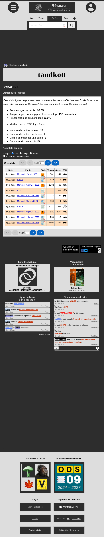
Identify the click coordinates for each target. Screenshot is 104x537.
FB (68, 518)
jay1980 (58, 319)
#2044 (20, 179)
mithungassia (19, 304)
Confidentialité (35, 530)
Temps (24, 153)
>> (55, 162)
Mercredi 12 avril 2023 (27, 174)
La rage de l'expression (28, 310)
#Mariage (58, 333)
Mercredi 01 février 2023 (28, 195)
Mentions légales (35, 507)
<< (22, 162)
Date (15, 153)
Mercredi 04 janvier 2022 (28, 212)
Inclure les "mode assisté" (16, 156)
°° (67, 313)
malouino (9, 328)
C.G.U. (35, 518)
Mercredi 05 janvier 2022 (28, 185)
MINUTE (73, 301)
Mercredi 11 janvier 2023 (28, 217)
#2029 (20, 206)
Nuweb (76, 530)
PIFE (66, 307)
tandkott (52, 74)
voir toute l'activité (44, 334)
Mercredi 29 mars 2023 (27, 201)
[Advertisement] (52, 45)
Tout (43, 306)
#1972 (20, 190)
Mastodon (76, 518)
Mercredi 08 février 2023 (28, 222)
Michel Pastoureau (25, 322)
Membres (13, 65)
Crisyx (8, 310)
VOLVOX (63, 325)
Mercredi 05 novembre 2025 (84, 319)
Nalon (17, 328)
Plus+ (47, 306)
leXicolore (9, 316)
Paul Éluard (36, 316)
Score (34, 153)
